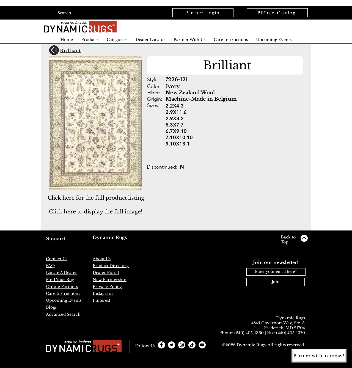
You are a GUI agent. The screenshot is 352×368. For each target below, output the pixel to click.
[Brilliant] (78, 50)
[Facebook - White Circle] (161, 344)
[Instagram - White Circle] (181, 344)
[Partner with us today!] (319, 355)
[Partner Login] (202, 12)
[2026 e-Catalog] (277, 12)
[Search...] (77, 13)
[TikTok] (192, 344)
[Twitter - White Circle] (171, 344)
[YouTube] (202, 344)
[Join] (275, 282)
